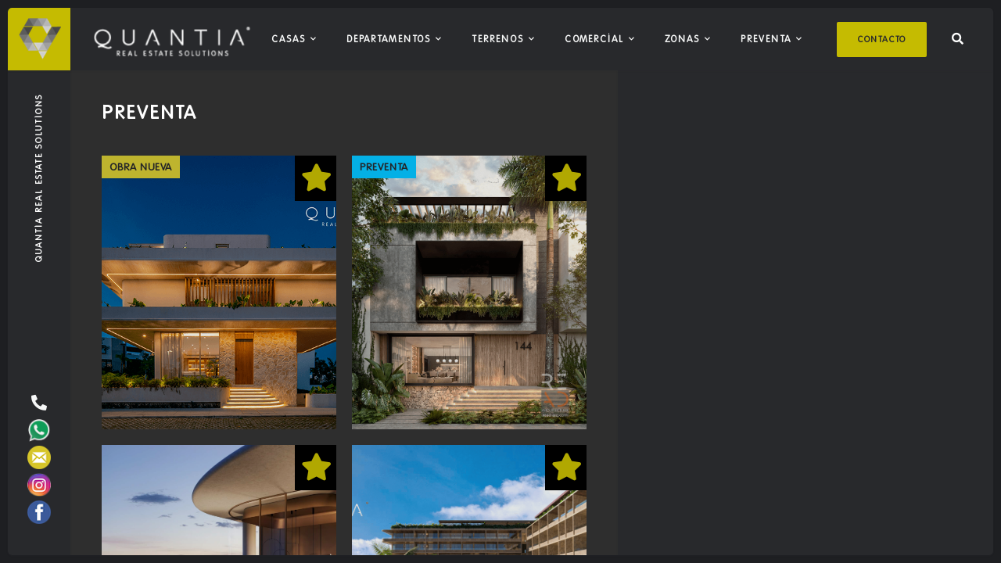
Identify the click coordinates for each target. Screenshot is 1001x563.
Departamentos (388, 39)
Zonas (682, 39)
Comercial (594, 39)
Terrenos (498, 39)
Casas (288, 39)
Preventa (766, 39)
